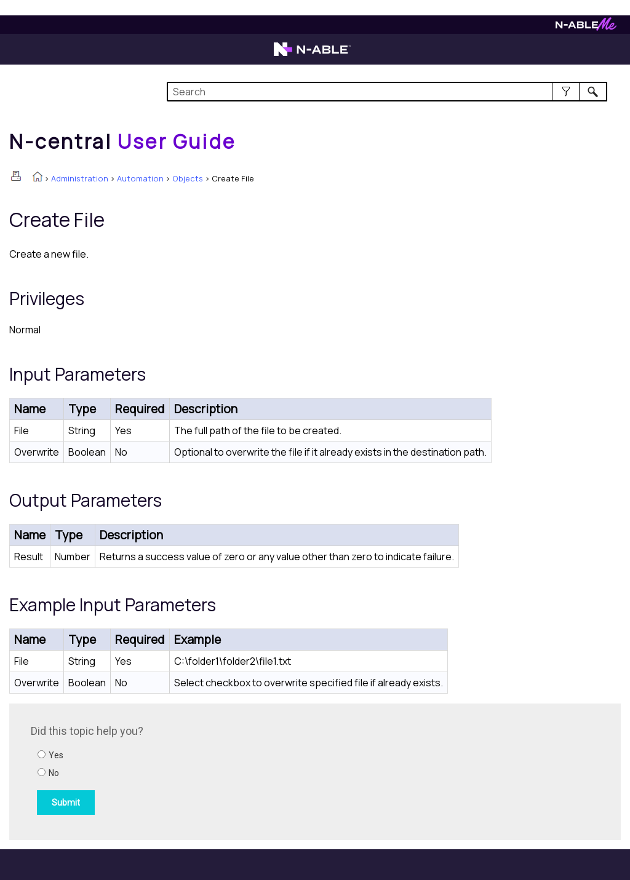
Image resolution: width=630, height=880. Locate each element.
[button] (566, 91)
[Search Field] (387, 91)
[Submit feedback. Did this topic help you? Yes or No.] (196, 770)
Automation (140, 178)
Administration (79, 178)
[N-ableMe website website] (586, 27)
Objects (187, 178)
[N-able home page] (312, 54)
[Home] (122, 141)
